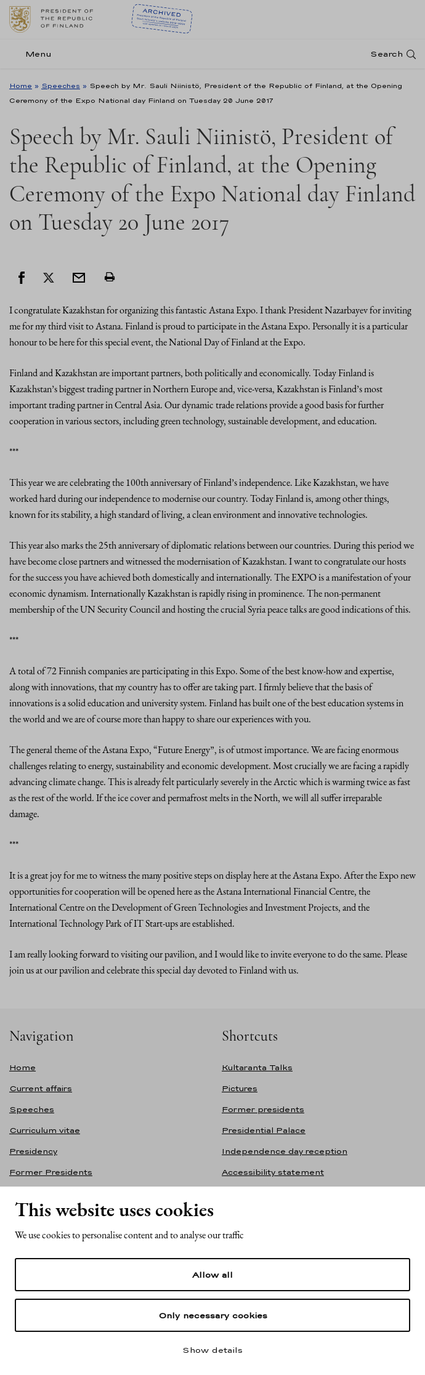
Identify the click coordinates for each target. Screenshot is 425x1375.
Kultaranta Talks (257, 1067)
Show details (212, 1349)
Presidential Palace (264, 1130)
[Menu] (34, 53)
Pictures (239, 1088)
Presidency (33, 1151)
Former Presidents (50, 1172)
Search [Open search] (386, 53)
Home (20, 85)
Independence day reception (284, 1151)
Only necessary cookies (212, 1315)
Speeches (60, 85)
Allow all (212, 1274)
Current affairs (40, 1088)
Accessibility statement (273, 1172)
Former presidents (263, 1109)
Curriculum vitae (44, 1130)
